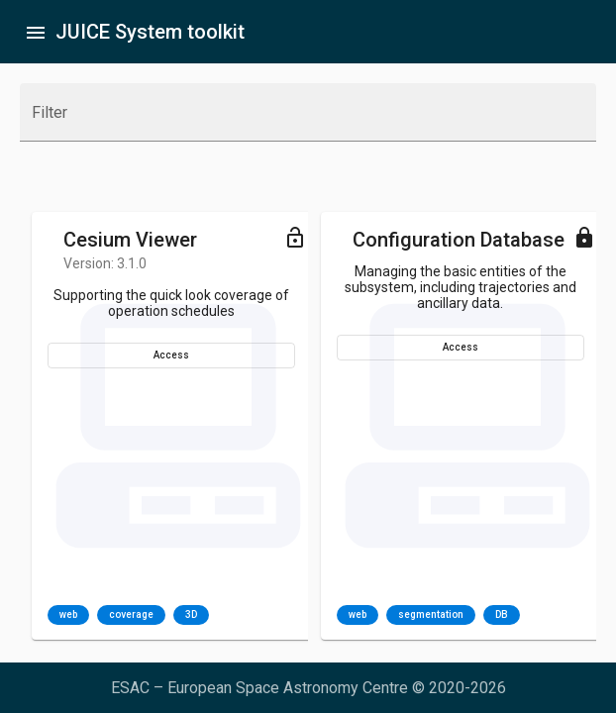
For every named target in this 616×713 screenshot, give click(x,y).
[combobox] (308, 121)
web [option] (68, 615)
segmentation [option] (430, 615)
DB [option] (501, 615)
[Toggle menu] (295, 236)
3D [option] (191, 615)
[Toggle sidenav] (35, 31)
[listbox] (128, 615)
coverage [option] (131, 615)
